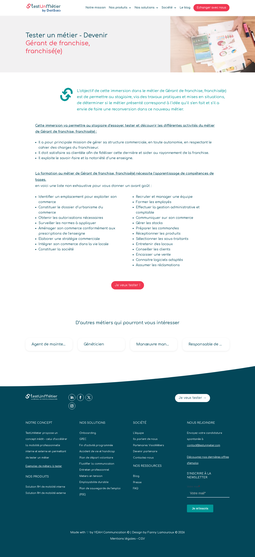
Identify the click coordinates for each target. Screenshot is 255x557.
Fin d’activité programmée (96, 445)
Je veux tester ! (127, 285)
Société (167, 7)
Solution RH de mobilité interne (45, 486)
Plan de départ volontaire (96, 457)
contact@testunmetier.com (203, 445)
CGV (141, 538)
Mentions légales (123, 538)
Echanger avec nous (211, 7)
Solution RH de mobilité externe (46, 493)
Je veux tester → (192, 398)
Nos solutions (144, 7)
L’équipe (138, 433)
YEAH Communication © (111, 532)
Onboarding (87, 433)
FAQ (135, 488)
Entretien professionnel (94, 469)
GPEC (82, 439)
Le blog (185, 7)
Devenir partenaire (145, 451)
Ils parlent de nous (145, 439)
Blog (136, 476)
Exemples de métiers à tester (44, 466)
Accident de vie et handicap (97, 451)
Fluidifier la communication (96, 463)
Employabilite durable (93, 482)
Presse (137, 482)
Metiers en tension (90, 476)
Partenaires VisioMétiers (148, 445)
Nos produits (118, 7)
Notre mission (95, 7)
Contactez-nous (143, 457)
